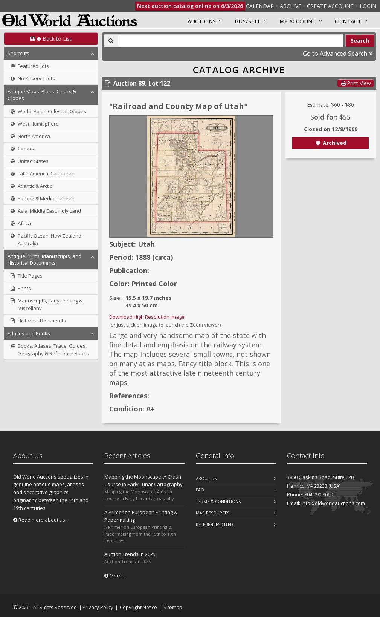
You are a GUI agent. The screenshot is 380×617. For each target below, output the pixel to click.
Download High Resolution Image (147, 316)
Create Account (330, 5)
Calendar (260, 5)
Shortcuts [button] (18, 53)
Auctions (202, 21)
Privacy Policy (97, 607)
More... (114, 575)
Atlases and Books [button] (29, 333)
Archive (290, 5)
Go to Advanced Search (337, 53)
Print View (355, 83)
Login (368, 5)
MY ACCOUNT (297, 21)
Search (360, 40)
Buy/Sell (248, 21)
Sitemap (172, 607)
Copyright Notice (138, 607)
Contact (348, 21)
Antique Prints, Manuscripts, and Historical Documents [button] (44, 259)
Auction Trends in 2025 (130, 554)
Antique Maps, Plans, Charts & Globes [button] (42, 94)
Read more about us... (41, 519)
